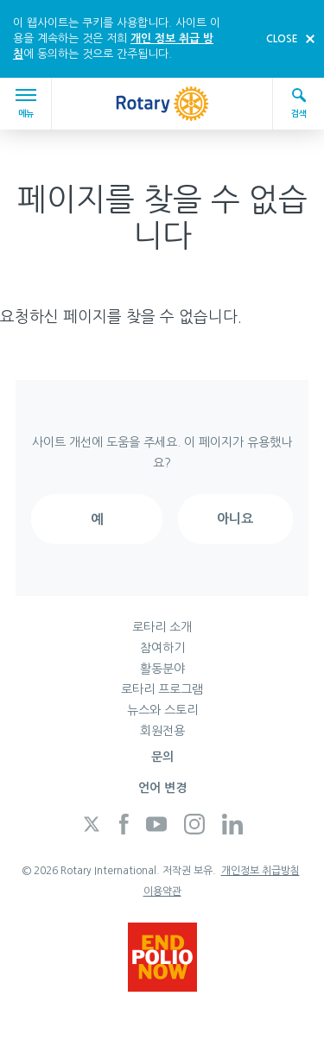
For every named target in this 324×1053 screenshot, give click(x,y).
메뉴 (28, 103)
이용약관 (162, 891)
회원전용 (162, 731)
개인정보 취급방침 (260, 871)
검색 (299, 102)
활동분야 (162, 669)
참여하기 (162, 648)
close (282, 39)
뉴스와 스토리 (162, 710)
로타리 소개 (162, 627)
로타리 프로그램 (162, 689)
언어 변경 (162, 788)
